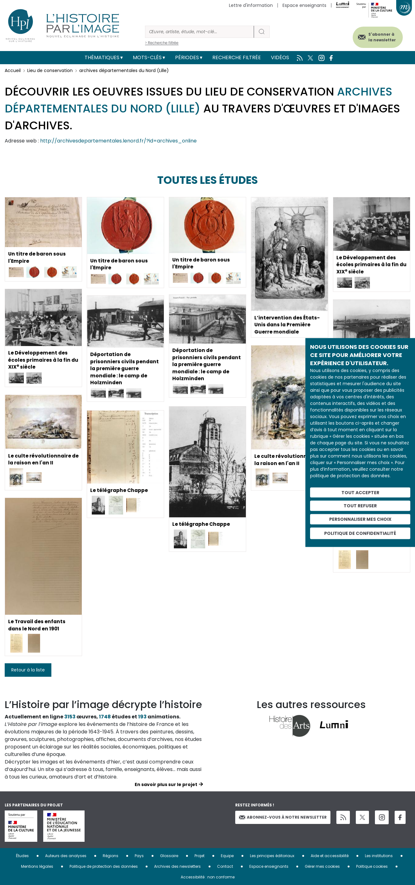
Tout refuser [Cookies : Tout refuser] (360, 506)
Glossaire (169, 855)
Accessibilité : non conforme (208, 877)
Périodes (187, 57)
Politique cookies (372, 866)
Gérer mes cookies (322, 866)
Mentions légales (37, 866)
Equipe (227, 855)
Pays (139, 855)
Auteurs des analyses (65, 855)
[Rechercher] (199, 32)
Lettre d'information (251, 5)
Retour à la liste (28, 670)
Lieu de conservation (50, 70)
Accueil (13, 70)
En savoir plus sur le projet (166, 784)
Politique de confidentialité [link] (360, 533)
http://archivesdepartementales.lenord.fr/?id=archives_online (118, 140)
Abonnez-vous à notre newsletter (283, 817)
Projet (200, 855)
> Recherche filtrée (162, 42)
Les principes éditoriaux (272, 855)
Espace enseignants (304, 5)
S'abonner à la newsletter (380, 36)
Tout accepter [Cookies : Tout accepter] (360, 492)
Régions (110, 855)
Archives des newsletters (177, 866)
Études (22, 855)
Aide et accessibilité (330, 855)
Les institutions (379, 855)
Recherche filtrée (236, 57)
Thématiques (102, 57)
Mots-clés (147, 57)
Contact (225, 866)
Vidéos (280, 57)
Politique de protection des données (104, 866)
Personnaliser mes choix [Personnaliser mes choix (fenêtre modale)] (360, 519)
